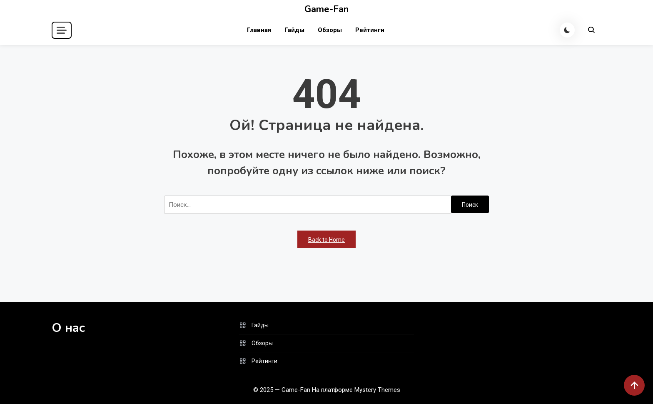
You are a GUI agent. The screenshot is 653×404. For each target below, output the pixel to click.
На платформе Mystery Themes (356, 390)
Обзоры (330, 30)
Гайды (294, 30)
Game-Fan (326, 9)
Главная (259, 30)
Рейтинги (369, 30)
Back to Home (326, 239)
